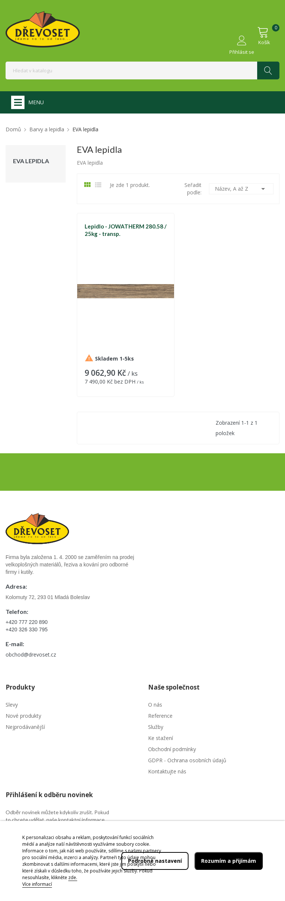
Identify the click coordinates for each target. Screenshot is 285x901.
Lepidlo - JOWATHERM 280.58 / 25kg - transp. (126, 230)
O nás (155, 704)
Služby (155, 726)
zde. (72, 877)
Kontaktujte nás (167, 771)
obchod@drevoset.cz (31, 654)
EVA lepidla (31, 161)
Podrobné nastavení (155, 860)
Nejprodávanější (25, 726)
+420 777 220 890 (27, 622)
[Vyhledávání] (142, 70)
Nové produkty (23, 715)
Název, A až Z (241, 188)
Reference (160, 715)
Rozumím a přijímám (228, 860)
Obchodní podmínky (172, 749)
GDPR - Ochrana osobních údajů (187, 760)
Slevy (12, 704)
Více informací (37, 884)
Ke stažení (160, 737)
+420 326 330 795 (27, 629)
